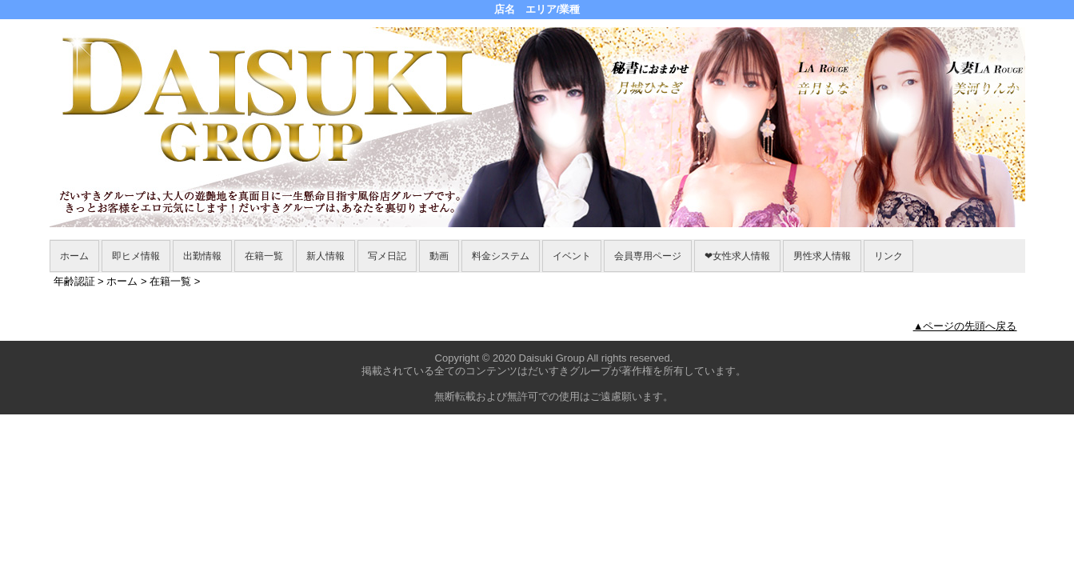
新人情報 (325, 256)
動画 (439, 256)
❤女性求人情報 (737, 256)
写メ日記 (387, 256)
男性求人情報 (822, 256)
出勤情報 (202, 256)
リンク (888, 256)
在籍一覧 (264, 256)
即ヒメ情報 (136, 256)
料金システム (500, 256)
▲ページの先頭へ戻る (965, 326)
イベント (572, 256)
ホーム (74, 256)
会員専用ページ (647, 256)
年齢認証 (74, 281)
